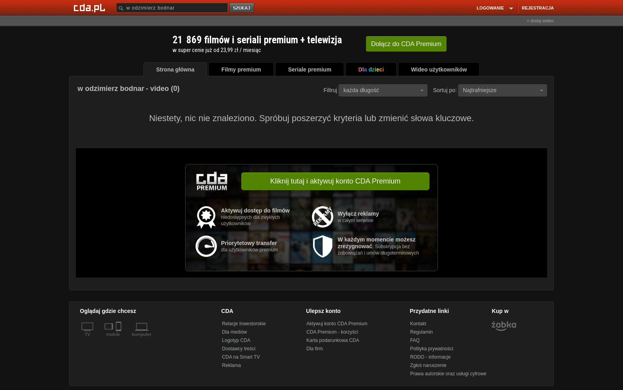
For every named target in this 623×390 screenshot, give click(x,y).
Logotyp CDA (236, 340)
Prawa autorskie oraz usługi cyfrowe (448, 373)
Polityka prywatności (431, 348)
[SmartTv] (119, 339)
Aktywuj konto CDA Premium (336, 323)
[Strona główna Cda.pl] (90, 7)
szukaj (242, 8)
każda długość (383, 90)
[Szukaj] (172, 8)
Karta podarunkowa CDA (332, 340)
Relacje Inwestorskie (244, 323)
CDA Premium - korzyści (332, 332)
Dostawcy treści (238, 348)
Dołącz (406, 44)
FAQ (415, 340)
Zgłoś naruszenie (428, 365)
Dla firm (314, 348)
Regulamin (421, 332)
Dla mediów (234, 332)
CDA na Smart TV (241, 357)
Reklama (231, 365)
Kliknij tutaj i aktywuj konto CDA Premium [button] (335, 181)
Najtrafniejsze (503, 90)
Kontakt (418, 323)
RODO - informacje (430, 357)
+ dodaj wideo (540, 20)
